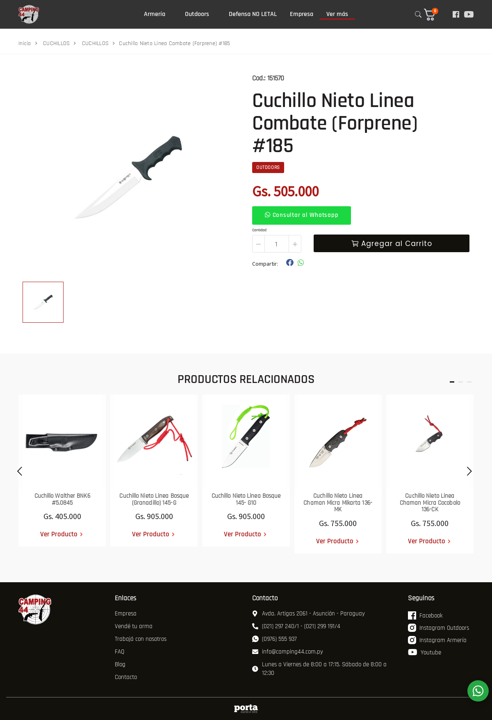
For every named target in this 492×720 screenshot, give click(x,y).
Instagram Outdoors (438, 628)
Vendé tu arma (134, 626)
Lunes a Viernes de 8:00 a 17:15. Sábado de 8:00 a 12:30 (319, 669)
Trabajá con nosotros (140, 639)
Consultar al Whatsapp (301, 215)
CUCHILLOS (56, 43)
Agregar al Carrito (391, 243)
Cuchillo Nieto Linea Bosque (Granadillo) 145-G (154, 499)
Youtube (424, 652)
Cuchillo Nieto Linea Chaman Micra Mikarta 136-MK (337, 502)
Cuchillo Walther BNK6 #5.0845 (62, 499)
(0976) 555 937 (274, 639)
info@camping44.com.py (287, 652)
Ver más (337, 14)
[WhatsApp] (478, 691)
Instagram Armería (437, 640)
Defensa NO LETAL (253, 14)
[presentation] (17, 474)
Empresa (301, 14)
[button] (435, 15)
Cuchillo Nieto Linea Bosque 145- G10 (246, 499)
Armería (154, 14)
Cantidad (259, 230)
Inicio (24, 43)
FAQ (119, 652)
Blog (120, 664)
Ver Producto (58, 534)
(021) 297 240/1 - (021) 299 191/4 (296, 626)
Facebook (425, 615)
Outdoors (197, 14)
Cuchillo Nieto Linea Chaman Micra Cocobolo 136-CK (430, 502)
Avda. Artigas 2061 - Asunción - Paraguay (308, 613)
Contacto (126, 677)
